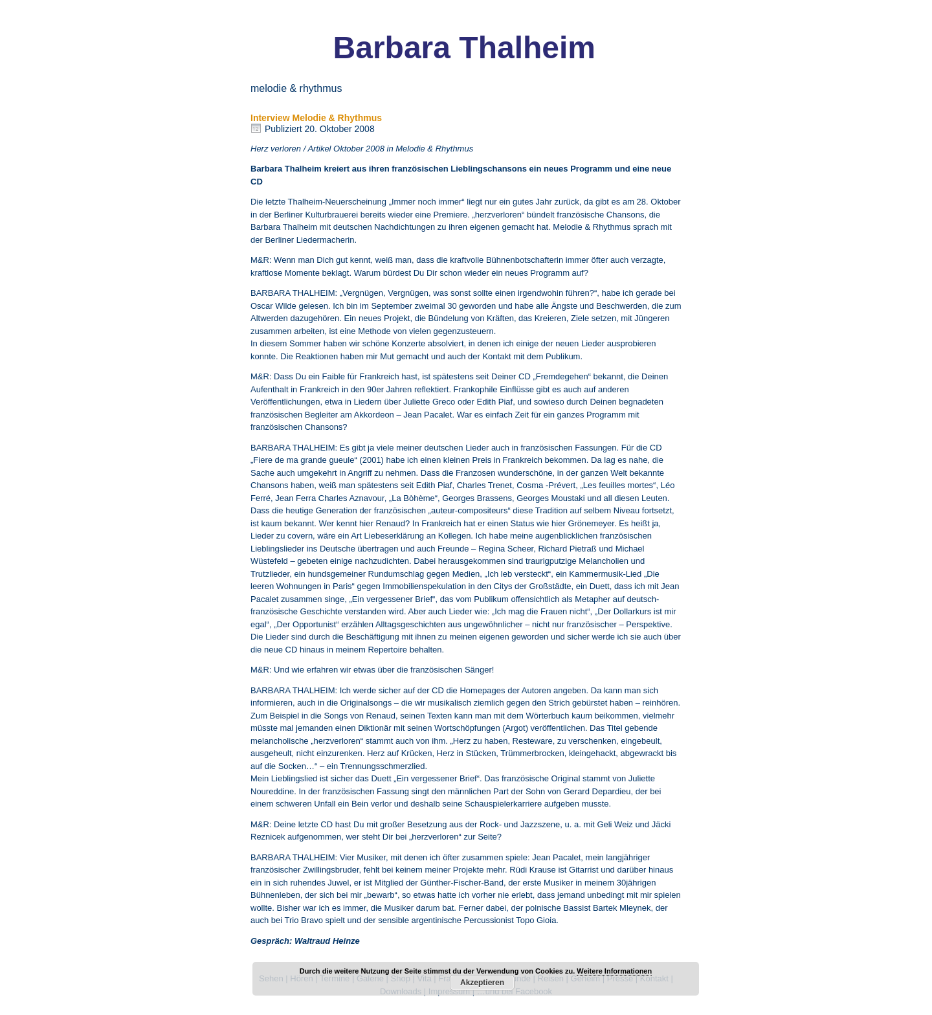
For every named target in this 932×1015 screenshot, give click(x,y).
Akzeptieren (482, 982)
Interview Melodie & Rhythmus (316, 118)
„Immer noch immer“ (427, 201)
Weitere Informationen (614, 971)
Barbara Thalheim (464, 47)
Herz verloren (275, 148)
